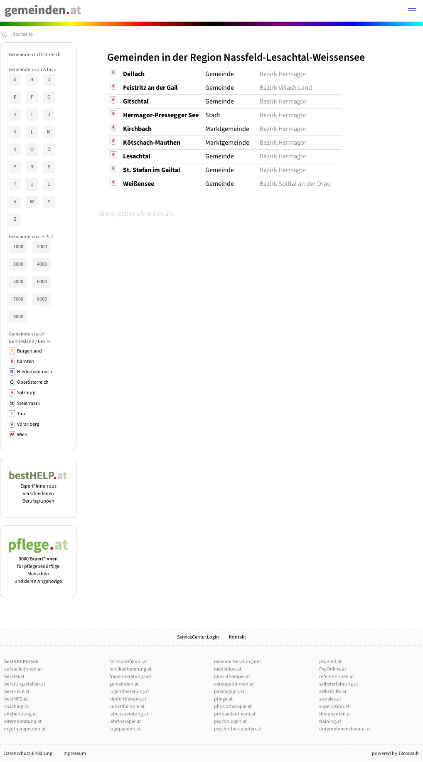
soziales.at (330, 699)
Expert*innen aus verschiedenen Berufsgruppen (38, 490)
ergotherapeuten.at (25, 728)
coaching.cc (16, 706)
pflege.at (223, 699)
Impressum (74, 753)
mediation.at (227, 669)
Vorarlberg (28, 424)
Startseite (23, 34)
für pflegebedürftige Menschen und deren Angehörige (38, 566)
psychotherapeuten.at (237, 728)
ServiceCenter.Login (198, 637)
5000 (18, 281)
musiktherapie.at (232, 676)
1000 (18, 246)
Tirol (22, 413)
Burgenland (29, 351)
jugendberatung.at (129, 691)
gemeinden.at (124, 684)
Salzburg (26, 392)
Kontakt (237, 637)
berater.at (14, 676)
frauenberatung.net (130, 676)
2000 (42, 246)
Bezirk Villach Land (286, 87)
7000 (18, 299)
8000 (42, 299)
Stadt (212, 115)
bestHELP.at (17, 691)
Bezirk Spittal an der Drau (295, 183)
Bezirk (44, 341)
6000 (42, 281)
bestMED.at (16, 699)
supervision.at (334, 706)
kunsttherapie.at (127, 706)
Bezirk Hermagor (283, 74)
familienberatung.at (130, 669)
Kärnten (25, 361)
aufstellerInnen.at (23, 669)
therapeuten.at (335, 714)
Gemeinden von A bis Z (33, 69)
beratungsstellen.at (24, 684)
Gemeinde (219, 74)
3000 (18, 264)
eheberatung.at (20, 714)
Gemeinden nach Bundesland (26, 337)
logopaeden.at (124, 728)
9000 (18, 316)
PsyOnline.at (332, 669)
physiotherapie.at (233, 706)
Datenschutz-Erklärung (28, 753)
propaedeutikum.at (235, 714)
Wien (22, 434)
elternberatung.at (23, 721)
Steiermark (28, 403)
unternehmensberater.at (345, 728)
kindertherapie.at (127, 699)
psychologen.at (230, 721)
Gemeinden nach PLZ (31, 236)
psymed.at (330, 661)
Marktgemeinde (227, 128)
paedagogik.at (229, 691)
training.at (330, 721)
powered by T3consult (395, 753)
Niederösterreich (34, 371)
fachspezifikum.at (128, 661)
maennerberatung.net (237, 661)
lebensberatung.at (128, 714)
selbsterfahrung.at (338, 684)
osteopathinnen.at (234, 684)
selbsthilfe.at (333, 691)
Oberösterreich (33, 382)
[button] (412, 10)
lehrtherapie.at (125, 721)
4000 (42, 264)
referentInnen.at (336, 676)
